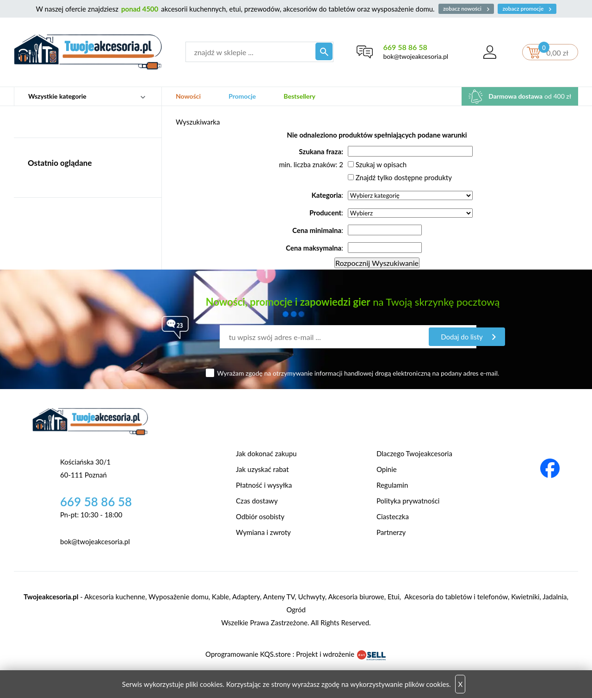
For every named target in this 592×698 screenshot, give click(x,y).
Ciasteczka (392, 516)
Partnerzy (391, 532)
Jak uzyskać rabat (262, 469)
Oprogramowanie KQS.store (247, 654)
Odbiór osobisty (260, 516)
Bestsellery (299, 96)
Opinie (386, 469)
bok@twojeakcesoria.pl (414, 56)
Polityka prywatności (407, 501)
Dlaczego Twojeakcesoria (414, 453)
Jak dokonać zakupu (266, 453)
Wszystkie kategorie (57, 96)
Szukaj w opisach (381, 164)
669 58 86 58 (404, 47)
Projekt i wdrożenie (341, 654)
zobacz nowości (465, 8)
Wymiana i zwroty (263, 532)
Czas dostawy (257, 501)
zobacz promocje (529, 8)
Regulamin (392, 485)
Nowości (188, 96)
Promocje (242, 96)
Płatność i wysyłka (264, 485)
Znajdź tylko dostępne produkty (404, 177)
